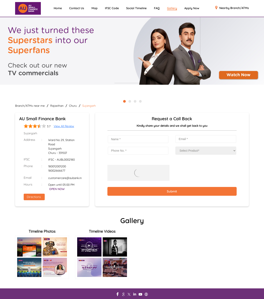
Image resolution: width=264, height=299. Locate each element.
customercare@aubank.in (65, 178)
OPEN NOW (57, 189)
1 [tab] (124, 101)
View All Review (64, 126)
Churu (73, 105)
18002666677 (56, 170)
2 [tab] (129, 101)
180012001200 (57, 166)
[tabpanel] (132, 51)
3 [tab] (135, 101)
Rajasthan (56, 105)
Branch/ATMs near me (30, 105)
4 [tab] (140, 101)
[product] (205, 151)
